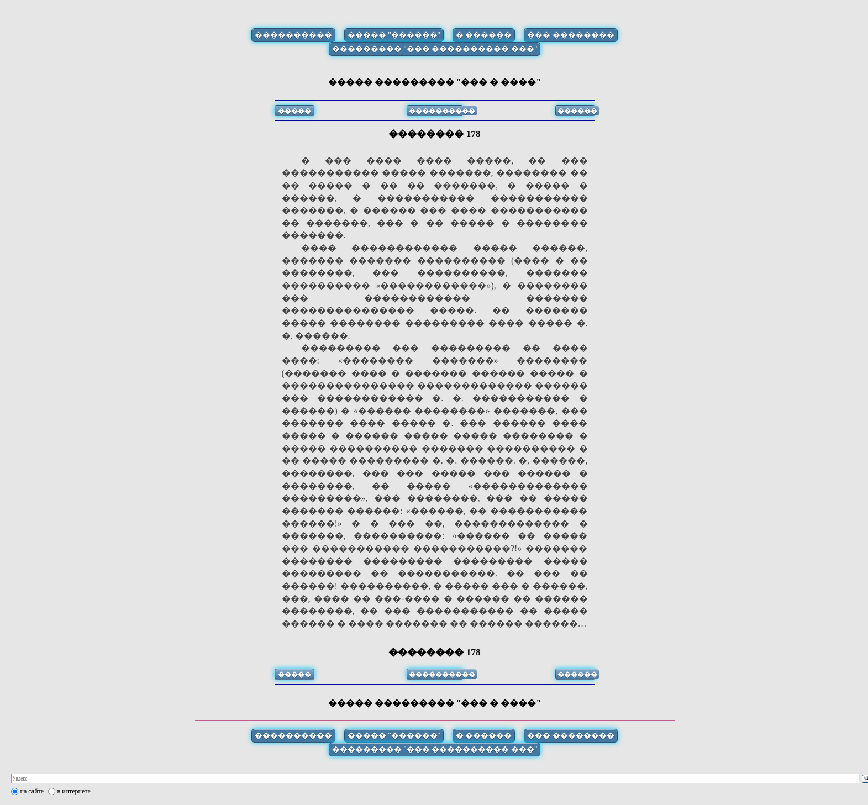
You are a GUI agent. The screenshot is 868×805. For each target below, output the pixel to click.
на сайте (32, 791)
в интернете (74, 791)
